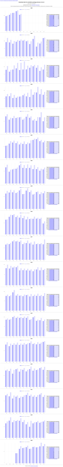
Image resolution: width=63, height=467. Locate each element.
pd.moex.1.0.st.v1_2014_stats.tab (52, 331)
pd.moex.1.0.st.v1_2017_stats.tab (52, 255)
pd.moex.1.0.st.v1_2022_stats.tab (52, 128)
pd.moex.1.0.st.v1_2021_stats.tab (52, 153)
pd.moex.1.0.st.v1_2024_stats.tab (52, 77)
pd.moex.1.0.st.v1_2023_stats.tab (52, 102)
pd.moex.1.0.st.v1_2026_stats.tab (52, 26)
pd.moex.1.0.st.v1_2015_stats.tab (52, 306)
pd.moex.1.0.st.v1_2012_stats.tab (52, 382)
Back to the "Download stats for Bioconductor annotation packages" (9, 0)
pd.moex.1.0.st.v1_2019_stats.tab (52, 204)
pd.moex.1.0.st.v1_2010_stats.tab (52, 433)
